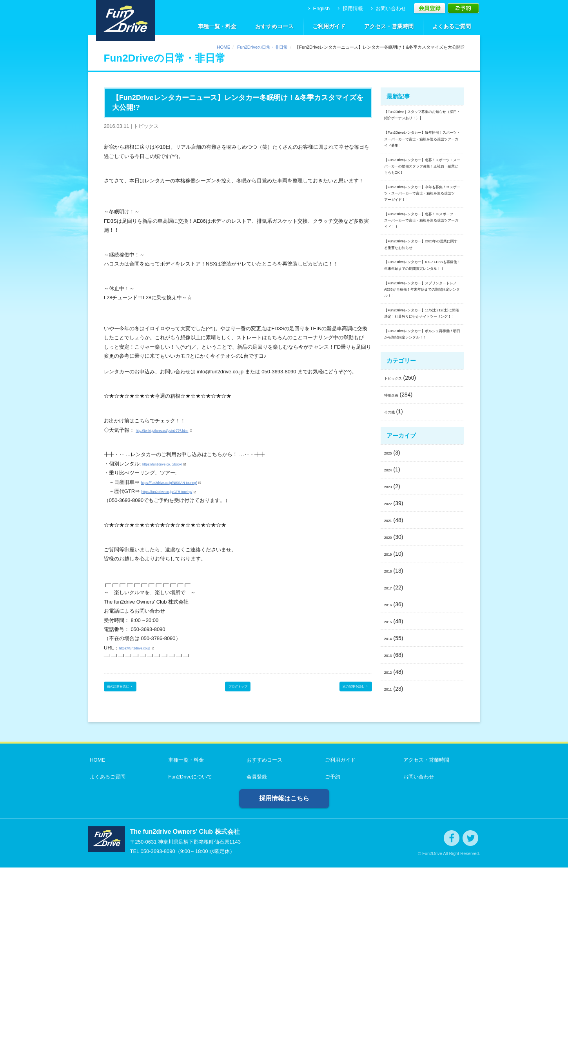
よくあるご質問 (451, 26)
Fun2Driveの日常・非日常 (262, 47)
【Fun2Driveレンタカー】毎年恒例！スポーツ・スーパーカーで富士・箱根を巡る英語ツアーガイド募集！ (422, 165)
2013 (390, 840)
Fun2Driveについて (189, 962)
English (318, 8)
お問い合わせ (387, 8)
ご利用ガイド (328, 26)
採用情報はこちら (284, 983)
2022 (390, 689)
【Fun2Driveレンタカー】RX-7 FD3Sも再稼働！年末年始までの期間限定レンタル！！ (422, 382)
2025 (390, 638)
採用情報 (349, 8)
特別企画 (395, 580)
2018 (390, 756)
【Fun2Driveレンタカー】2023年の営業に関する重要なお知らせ (422, 346)
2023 (390, 672)
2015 (390, 806)
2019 (390, 739)
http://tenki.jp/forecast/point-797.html (177, 430)
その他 (392, 597)
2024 (390, 655)
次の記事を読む (346, 689)
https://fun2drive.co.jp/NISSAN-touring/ (184, 482)
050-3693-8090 (157, 1037)
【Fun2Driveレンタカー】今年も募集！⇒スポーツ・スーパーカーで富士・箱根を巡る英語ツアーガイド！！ (422, 258)
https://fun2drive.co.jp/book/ (173, 464)
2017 (390, 772)
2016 (390, 789)
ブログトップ (238, 689)
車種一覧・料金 (217, 26)
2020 (390, 722)
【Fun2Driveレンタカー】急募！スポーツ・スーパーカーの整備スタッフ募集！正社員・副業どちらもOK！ (422, 211)
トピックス (398, 563)
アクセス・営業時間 (389, 26)
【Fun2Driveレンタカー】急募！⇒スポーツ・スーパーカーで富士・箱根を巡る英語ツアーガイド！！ (422, 304)
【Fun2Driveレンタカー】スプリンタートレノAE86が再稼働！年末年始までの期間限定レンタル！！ (422, 424)
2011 (390, 874)
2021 (390, 705)
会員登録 (255, 962)
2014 (390, 823)
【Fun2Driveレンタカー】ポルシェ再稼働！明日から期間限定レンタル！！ (422, 512)
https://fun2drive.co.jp (143, 648)
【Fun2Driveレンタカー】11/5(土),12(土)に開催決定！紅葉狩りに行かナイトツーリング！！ (421, 471)
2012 (390, 857)
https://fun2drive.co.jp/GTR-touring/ (181, 491)
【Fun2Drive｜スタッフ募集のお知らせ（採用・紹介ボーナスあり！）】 (422, 123)
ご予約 (331, 962)
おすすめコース (274, 26)
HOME (223, 47)
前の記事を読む (130, 689)
